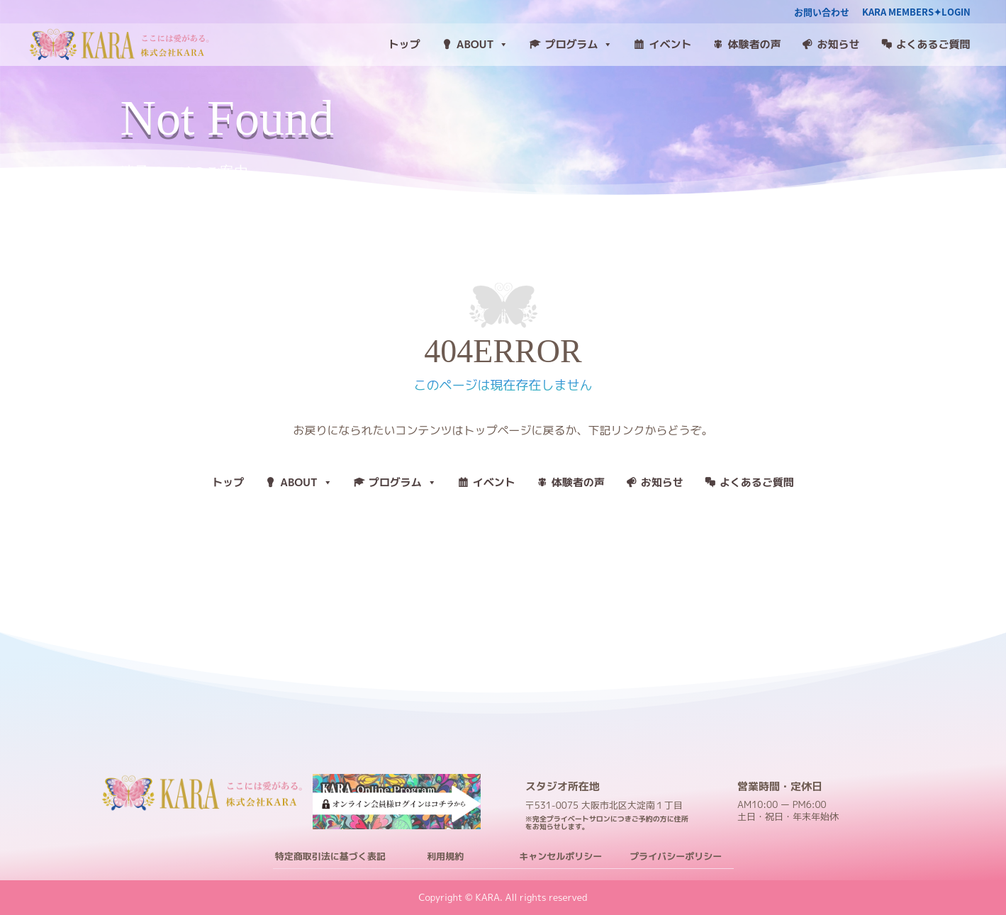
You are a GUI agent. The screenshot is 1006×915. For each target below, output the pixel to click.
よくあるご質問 (933, 44)
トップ (404, 44)
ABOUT (483, 44)
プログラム (578, 44)
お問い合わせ (821, 12)
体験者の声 (754, 44)
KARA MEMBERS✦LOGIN (916, 12)
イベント (670, 44)
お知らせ (838, 44)
